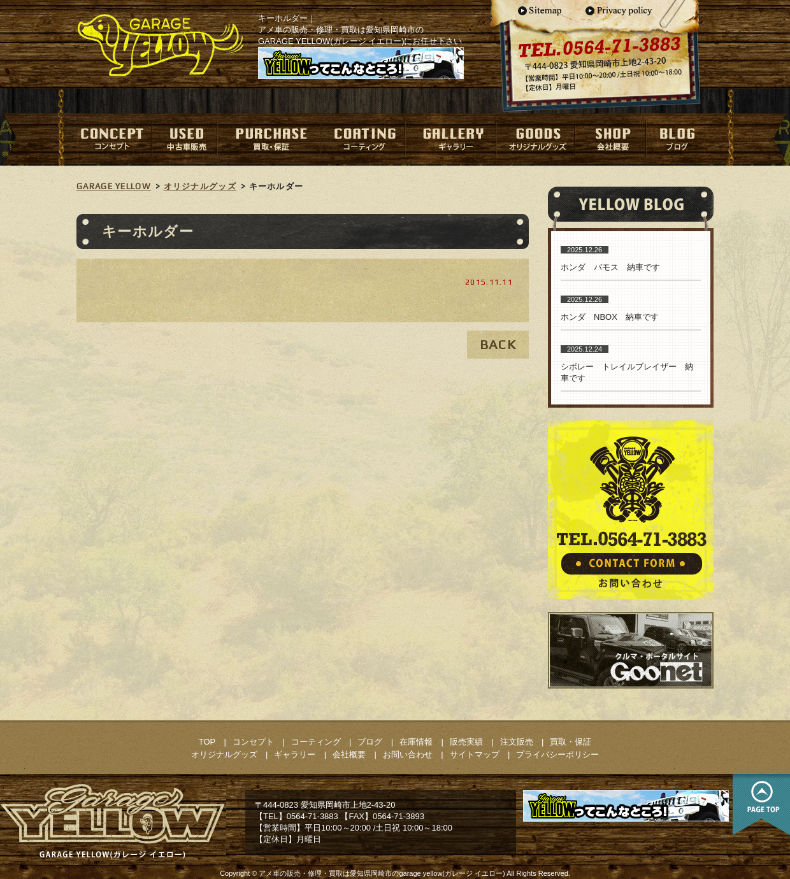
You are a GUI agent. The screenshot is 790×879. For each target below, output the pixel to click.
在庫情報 (416, 742)
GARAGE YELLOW (113, 186)
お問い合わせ (408, 754)
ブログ (369, 742)
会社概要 (349, 754)
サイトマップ (474, 754)
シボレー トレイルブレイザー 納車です (627, 372)
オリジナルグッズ (200, 186)
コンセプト (253, 742)
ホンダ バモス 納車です (610, 267)
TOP (207, 742)
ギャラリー (294, 754)
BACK (498, 344)
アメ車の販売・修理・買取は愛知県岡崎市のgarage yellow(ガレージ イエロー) (382, 873)
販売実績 (466, 742)
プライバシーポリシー (557, 754)
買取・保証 (570, 742)
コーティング (316, 742)
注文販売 (516, 742)
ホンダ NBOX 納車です (610, 317)
